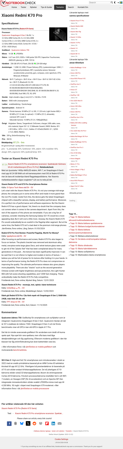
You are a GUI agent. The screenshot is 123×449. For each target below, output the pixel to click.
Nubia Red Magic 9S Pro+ (79, 136)
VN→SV (21, 302)
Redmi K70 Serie (26, 29)
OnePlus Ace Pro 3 (77, 147)
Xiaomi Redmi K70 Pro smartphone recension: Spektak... (39, 413)
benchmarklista (19, 350)
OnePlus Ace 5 (75, 84)
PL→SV (21, 288)
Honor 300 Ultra (76, 106)
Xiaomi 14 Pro (75, 43)
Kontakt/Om (83, 7)
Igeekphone (12, 236)
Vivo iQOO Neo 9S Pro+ (78, 131)
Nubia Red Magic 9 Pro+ (79, 175)
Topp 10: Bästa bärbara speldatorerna (86, 223)
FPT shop (11, 302)
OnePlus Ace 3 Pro (77, 117)
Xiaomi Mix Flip (76, 32)
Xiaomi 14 (74, 48)
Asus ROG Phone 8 (77, 180)
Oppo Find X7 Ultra (77, 186)
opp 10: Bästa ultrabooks (81, 245)
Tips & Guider (46, 7)
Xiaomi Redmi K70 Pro (11, 408)
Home (14, 7)
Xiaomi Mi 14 (75, 54)
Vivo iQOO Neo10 (76, 101)
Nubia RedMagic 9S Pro (79, 142)
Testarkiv (60, 7)
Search (71, 7)
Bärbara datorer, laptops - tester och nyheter (49, 431)
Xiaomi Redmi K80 (77, 26)
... (120, 7)
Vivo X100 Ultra (76, 153)
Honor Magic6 (75, 158)
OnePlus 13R (75, 95)
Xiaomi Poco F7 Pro (77, 21)
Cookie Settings (61, 439)
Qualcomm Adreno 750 (20, 50)
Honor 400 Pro (75, 73)
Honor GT (74, 90)
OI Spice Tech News (15, 187)
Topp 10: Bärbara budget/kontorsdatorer (87, 226)
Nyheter (33, 7)
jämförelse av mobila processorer (35, 388)
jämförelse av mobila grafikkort (39, 347)
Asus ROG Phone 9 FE (78, 78)
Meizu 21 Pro (75, 164)
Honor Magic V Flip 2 (78, 169)
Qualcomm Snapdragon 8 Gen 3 (14, 35)
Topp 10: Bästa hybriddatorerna (83, 248)
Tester (23, 7)
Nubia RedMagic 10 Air (78, 67)
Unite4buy (11, 288)
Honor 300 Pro (75, 112)
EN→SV (29, 187)
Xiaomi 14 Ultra (76, 37)
